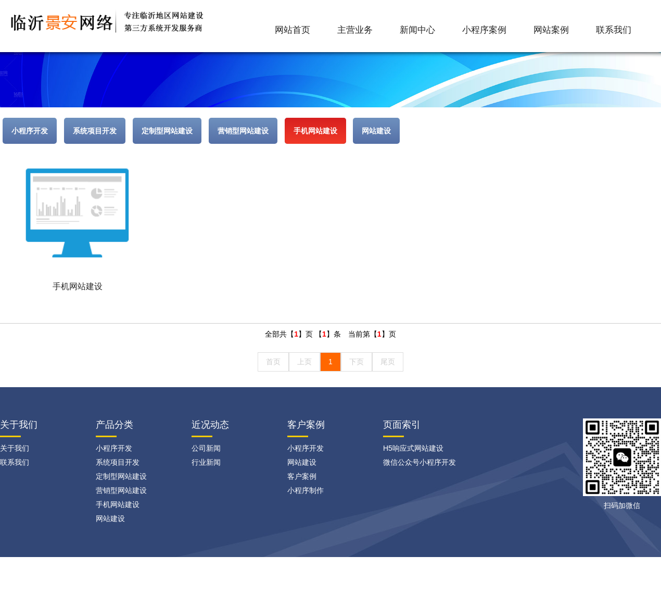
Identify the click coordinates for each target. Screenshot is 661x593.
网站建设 (376, 131)
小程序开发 (29, 131)
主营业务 (355, 30)
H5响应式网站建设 (413, 448)
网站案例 (551, 30)
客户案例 (306, 424)
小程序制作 (305, 490)
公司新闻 (206, 448)
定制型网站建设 (167, 131)
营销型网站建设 (243, 131)
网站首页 (292, 30)
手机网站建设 (315, 131)
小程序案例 (484, 30)
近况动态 (210, 424)
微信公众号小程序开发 (419, 462)
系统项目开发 (95, 131)
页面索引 (402, 424)
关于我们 (14, 448)
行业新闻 (206, 462)
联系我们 (613, 30)
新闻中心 (417, 30)
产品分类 (114, 424)
